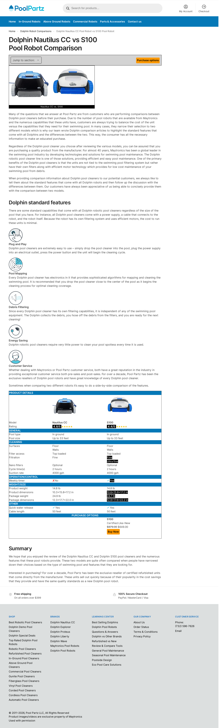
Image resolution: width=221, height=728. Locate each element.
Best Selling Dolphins (105, 622)
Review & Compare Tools (107, 645)
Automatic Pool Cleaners (24, 699)
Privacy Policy (142, 636)
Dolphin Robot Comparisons (35, 31)
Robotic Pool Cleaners (22, 649)
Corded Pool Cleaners (22, 690)
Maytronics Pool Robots (64, 645)
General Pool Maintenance (108, 650)
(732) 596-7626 (184, 626)
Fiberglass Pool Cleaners (24, 681)
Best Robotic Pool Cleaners (25, 622)
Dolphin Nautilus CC (62, 622)
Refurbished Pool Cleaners (25, 653)
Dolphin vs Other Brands (107, 636)
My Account (185, 8)
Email (178, 631)
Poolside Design (102, 660)
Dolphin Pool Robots (62, 650)
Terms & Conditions (146, 631)
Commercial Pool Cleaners (25, 671)
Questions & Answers (105, 631)
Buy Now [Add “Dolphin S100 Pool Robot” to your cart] (113, 531)
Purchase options (148, 60)
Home (12, 31)
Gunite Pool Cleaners (22, 676)
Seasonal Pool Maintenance (109, 655)
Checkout (203, 8)
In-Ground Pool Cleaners (24, 658)
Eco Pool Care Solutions (106, 664)
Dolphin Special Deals (22, 635)
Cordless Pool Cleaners (23, 695)
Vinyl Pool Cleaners (21, 685)
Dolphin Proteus (60, 631)
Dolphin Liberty (59, 636)
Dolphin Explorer (60, 627)
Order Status (141, 627)
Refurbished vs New (104, 641)
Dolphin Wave (58, 641)
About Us (139, 622)
